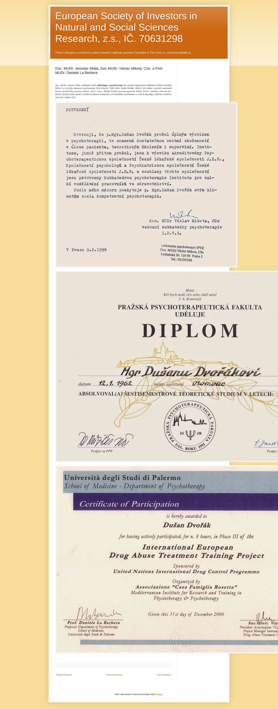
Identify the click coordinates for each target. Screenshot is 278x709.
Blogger (159, 694)
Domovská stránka (114, 675)
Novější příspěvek (64, 675)
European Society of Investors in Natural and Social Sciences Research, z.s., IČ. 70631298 (126, 27)
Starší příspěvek (164, 675)
